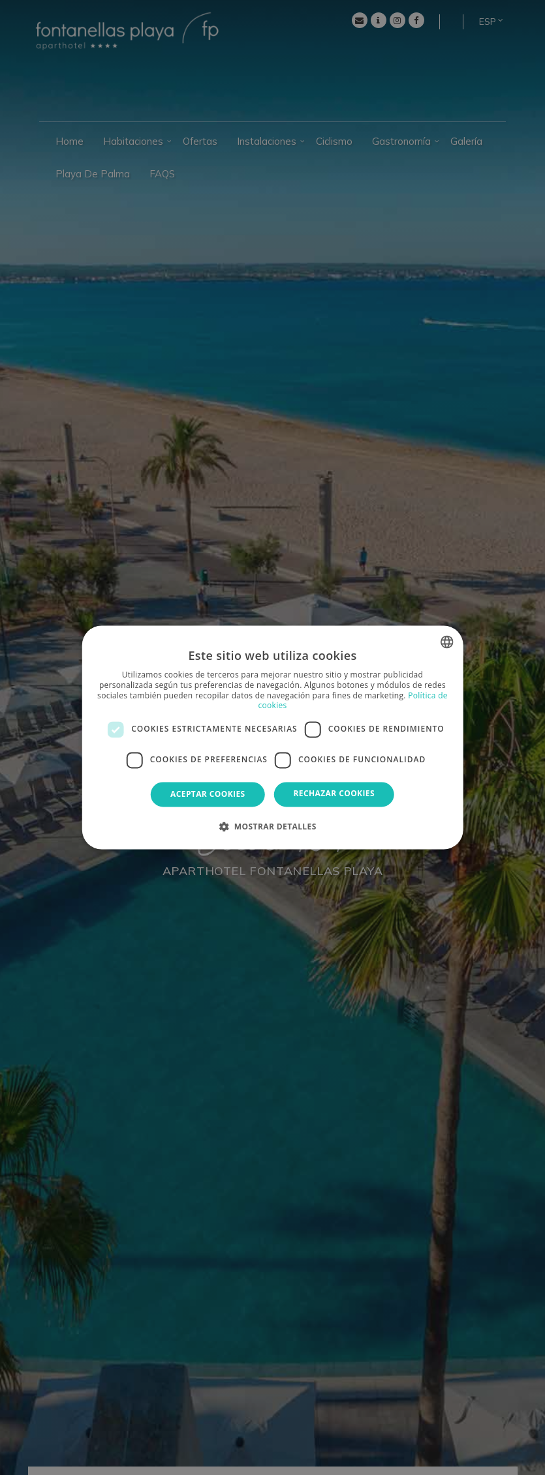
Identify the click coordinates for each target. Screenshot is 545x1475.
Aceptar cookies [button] (207, 793)
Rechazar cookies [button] (334, 793)
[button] (272, 826)
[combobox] (447, 641)
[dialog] (272, 737)
